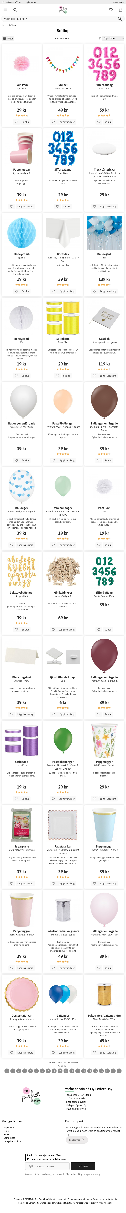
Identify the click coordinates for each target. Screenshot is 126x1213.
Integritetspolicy (12, 1141)
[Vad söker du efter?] (63, 19)
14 (89, 1070)
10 (66, 1070)
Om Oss (7, 1130)
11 (72, 1070)
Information (118, 2)
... (113, 1070)
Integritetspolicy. (92, 1174)
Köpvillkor (9, 1127)
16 (101, 1070)
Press (6, 1134)
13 (83, 1070)
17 (107, 1070)
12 (77, 1070)
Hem (4, 25)
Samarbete (9, 1137)
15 (95, 1070)
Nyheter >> (31, 2)
